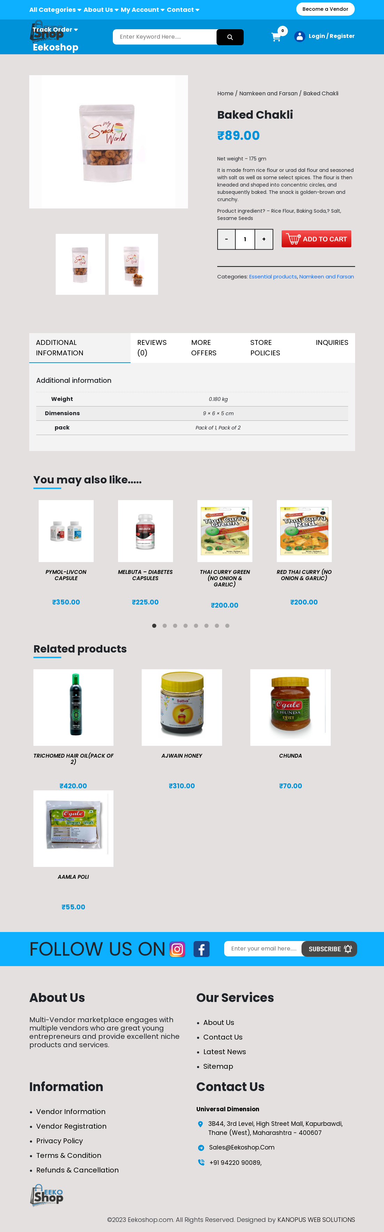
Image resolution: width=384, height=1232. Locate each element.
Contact (180, 9)
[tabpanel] (73, 553)
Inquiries (332, 342)
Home (225, 93)
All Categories (52, 9)
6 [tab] (207, 627)
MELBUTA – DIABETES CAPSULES (145, 575)
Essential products (273, 276)
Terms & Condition (68, 1155)
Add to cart (316, 239)
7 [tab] (218, 627)
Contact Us (223, 1037)
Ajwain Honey (182, 755)
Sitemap (218, 1066)
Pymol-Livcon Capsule (66, 575)
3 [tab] (176, 627)
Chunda (290, 755)
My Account (140, 9)
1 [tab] (155, 627)
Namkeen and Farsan (268, 93)
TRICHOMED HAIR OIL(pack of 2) (73, 759)
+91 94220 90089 (235, 1163)
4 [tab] (186, 627)
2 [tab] (166, 627)
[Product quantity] (245, 239)
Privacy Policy (59, 1141)
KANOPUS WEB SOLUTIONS (316, 1219)
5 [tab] (197, 627)
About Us (98, 9)
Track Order (52, 29)
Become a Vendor (325, 9)
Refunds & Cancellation (77, 1170)
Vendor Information (70, 1111)
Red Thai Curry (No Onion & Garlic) (304, 575)
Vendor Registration (71, 1126)
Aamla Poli (73, 876)
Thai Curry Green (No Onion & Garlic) (225, 578)
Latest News (224, 1052)
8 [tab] (228, 627)
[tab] (80, 348)
